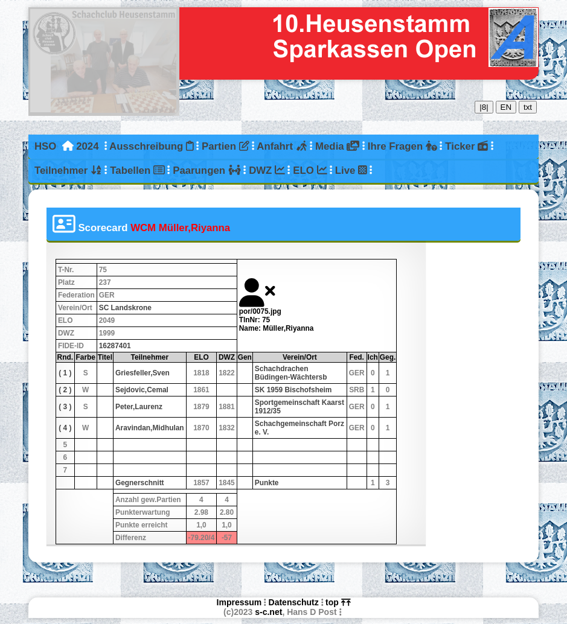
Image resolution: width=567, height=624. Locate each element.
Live (351, 170)
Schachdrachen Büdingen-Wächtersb (291, 373)
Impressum (239, 602)
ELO (310, 170)
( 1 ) (65, 373)
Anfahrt (282, 146)
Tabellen (137, 170)
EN (506, 107)
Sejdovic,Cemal (141, 390)
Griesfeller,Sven (142, 373)
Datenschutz (294, 602)
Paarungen (206, 170)
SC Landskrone (125, 308)
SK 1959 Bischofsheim (293, 390)
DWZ (267, 170)
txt (528, 107)
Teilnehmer (68, 170)
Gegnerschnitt (139, 483)
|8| (483, 107)
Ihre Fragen (402, 146)
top (337, 602)
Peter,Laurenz (138, 407)
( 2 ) (65, 390)
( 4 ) (65, 428)
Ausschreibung (151, 146)
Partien (225, 146)
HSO (45, 146)
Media (337, 146)
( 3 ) (65, 407)
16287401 (115, 346)
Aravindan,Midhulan (149, 428)
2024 (87, 146)
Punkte (267, 483)
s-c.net (268, 612)
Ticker (466, 146)
